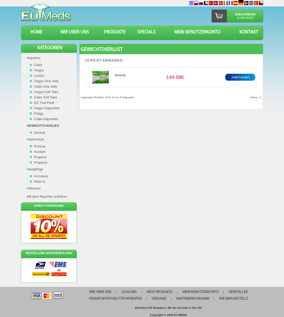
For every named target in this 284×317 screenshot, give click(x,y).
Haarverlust (35, 139)
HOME (36, 32)
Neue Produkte (159, 292)
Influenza (33, 188)
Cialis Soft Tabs (45, 97)
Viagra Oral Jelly (46, 81)
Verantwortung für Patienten (115, 299)
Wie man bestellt (233, 299)
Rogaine (40, 157)
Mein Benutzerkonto (197, 32)
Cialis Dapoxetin (46, 119)
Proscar (40, 146)
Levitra (39, 76)
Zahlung (129, 292)
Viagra (39, 70)
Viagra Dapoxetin (47, 108)
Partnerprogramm (192, 299)
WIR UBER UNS (74, 32)
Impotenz (33, 58)
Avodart (40, 152)
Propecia (40, 162)
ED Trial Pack (44, 103)
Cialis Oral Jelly (45, 86)
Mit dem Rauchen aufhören (47, 196)
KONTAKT (248, 32)
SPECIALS (146, 32)
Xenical (120, 75)
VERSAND (159, 299)
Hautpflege (35, 169)
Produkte (115, 32)
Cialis (38, 65)
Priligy (38, 113)
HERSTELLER (238, 292)
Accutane (41, 176)
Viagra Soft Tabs (46, 92)
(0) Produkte (245, 18)
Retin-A (39, 181)
